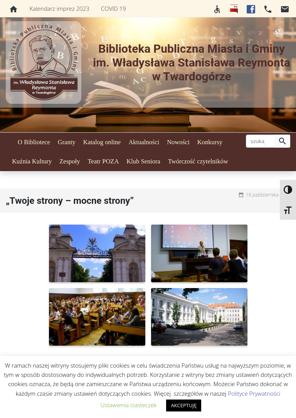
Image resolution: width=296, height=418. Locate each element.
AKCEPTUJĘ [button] (184, 405)
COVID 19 (113, 8)
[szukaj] (260, 141)
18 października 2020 (268, 195)
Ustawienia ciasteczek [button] (129, 405)
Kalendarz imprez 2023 (59, 8)
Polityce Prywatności (254, 393)
